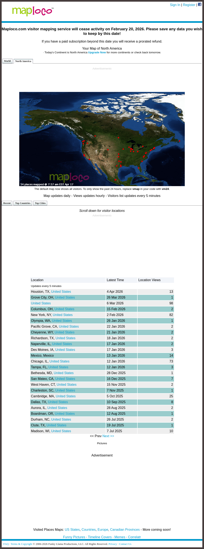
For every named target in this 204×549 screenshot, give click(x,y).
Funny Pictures (74, 537)
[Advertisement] (102, 79)
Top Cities (40, 203)
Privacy (113, 543)
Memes (119, 537)
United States (61, 291)
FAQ (6, 543)
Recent (7, 203)
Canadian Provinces (125, 529)
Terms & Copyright (21, 543)
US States (72, 529)
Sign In (175, 5)
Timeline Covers (100, 537)
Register (189, 5)
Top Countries (22, 203)
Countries (89, 529)
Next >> (108, 436)
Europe (103, 529)
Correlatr (134, 537)
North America (23, 61)
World (7, 61)
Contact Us (125, 543)
